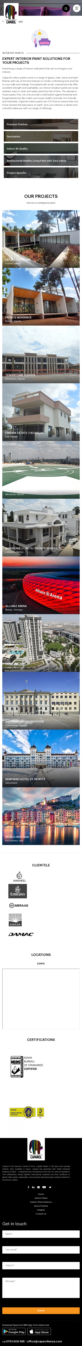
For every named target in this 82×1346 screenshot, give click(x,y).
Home (41, 1194)
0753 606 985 (15, 1341)
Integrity (41, 1210)
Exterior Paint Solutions (41, 1202)
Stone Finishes (41, 1206)
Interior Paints (41, 1198)
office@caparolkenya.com (44, 1341)
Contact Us (41, 1214)
